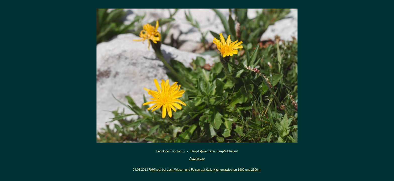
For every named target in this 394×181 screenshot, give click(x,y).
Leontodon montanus (170, 151)
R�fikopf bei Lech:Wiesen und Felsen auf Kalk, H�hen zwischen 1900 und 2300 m (205, 169)
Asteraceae (197, 158)
